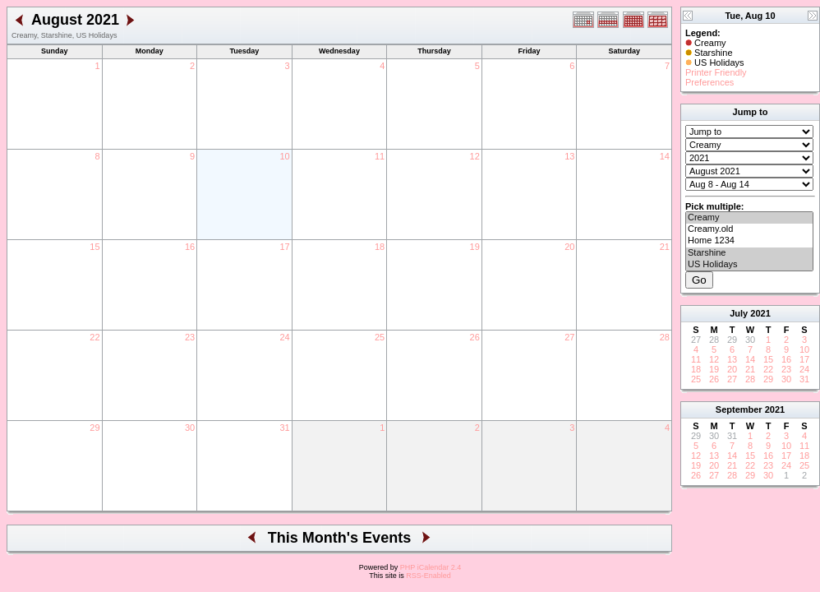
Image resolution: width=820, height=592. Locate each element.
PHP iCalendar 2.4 (430, 567)
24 (284, 337)
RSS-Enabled (428, 575)
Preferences (709, 82)
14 (665, 156)
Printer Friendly (716, 72)
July (739, 313)
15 (94, 247)
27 (569, 337)
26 (475, 337)
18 (380, 247)
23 (190, 337)
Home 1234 (749, 241)
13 (569, 156)
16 (190, 247)
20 (569, 247)
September (739, 409)
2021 (760, 313)
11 (380, 156)
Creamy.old (749, 229)
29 (94, 427)
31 (284, 427)
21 (665, 247)
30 (190, 427)
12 (475, 156)
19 (475, 247)
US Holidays (749, 265)
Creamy (749, 218)
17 (284, 247)
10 (284, 156)
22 (94, 337)
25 (380, 337)
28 (665, 337)
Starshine (749, 253)
